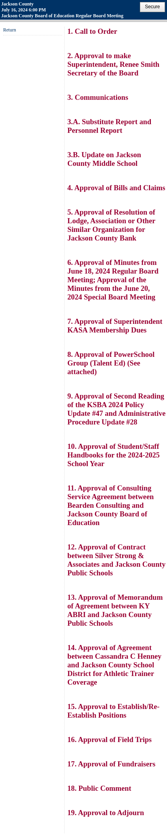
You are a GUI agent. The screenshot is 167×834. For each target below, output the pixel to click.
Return (9, 30)
